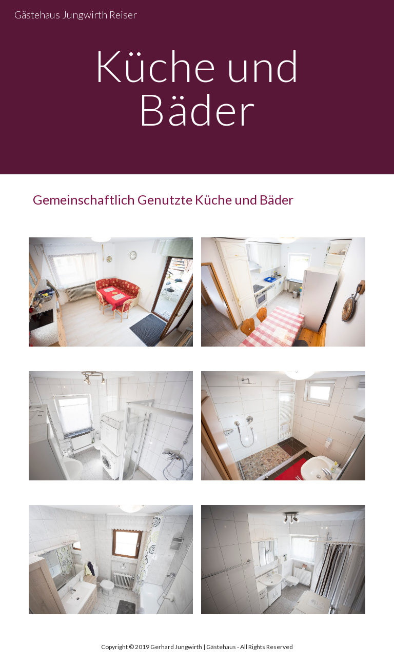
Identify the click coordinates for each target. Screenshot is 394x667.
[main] (196, 87)
